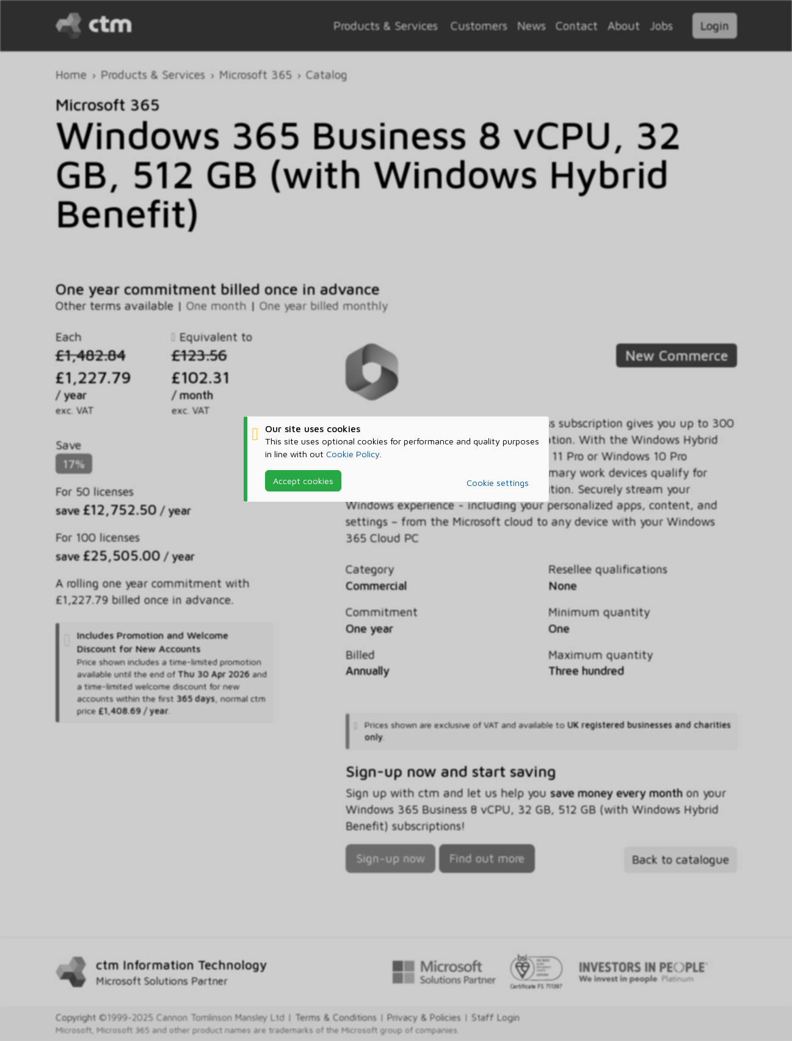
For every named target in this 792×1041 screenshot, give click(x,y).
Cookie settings (498, 482)
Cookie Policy (353, 454)
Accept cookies (303, 481)
